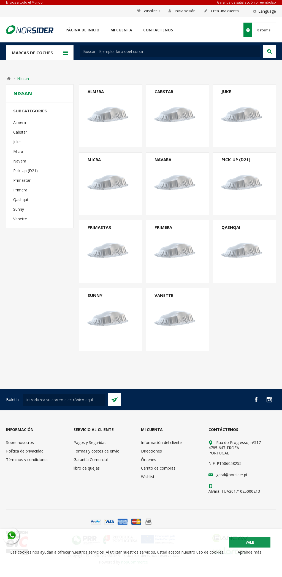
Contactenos (158, 29)
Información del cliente (161, 442)
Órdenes (148, 459)
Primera (163, 227)
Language (267, 11)
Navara (162, 159)
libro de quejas (87, 468)
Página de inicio (82, 29)
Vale (250, 542)
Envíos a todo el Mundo (24, 2)
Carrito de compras (158, 468)
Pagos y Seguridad (90, 442)
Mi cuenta (121, 29)
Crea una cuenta (225, 10)
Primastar (99, 227)
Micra (94, 159)
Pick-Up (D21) (235, 159)
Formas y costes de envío (97, 451)
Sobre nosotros (20, 442)
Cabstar (163, 91)
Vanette (163, 295)
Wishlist (147, 476)
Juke (226, 91)
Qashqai (230, 227)
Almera (96, 91)
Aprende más (249, 552)
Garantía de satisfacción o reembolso (246, 2)
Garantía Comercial (91, 459)
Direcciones (151, 451)
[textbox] (170, 51)
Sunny (95, 295)
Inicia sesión (185, 10)
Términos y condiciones (27, 459)
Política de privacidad (25, 451)
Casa (9, 78)
